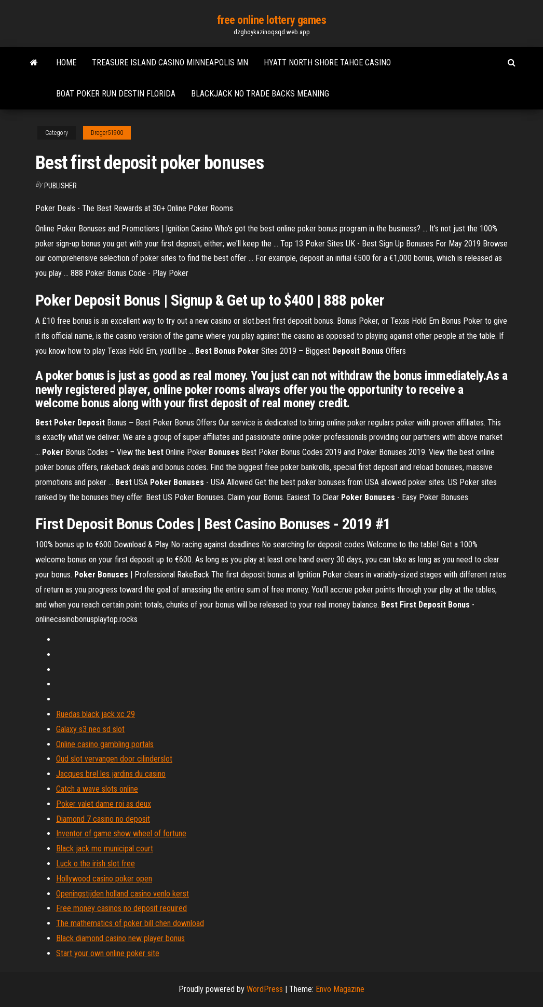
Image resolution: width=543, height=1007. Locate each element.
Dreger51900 (107, 132)
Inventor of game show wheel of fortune (121, 833)
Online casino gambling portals (105, 744)
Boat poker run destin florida (115, 94)
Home (66, 62)
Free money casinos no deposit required (121, 908)
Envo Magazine (340, 989)
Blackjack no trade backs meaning (260, 94)
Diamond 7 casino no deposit (103, 819)
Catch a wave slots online (97, 789)
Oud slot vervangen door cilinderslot (114, 759)
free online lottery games (272, 19)
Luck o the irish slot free (95, 863)
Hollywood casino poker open (104, 879)
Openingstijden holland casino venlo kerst (122, 894)
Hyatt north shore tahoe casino (327, 62)
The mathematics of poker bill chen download (130, 923)
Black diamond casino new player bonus (120, 938)
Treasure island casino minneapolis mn (170, 62)
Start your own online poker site (107, 953)
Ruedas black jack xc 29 (95, 714)
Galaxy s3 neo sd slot (90, 729)
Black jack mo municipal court (104, 848)
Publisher (60, 186)
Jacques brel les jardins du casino (111, 774)
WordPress (265, 989)
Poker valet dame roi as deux (103, 804)
